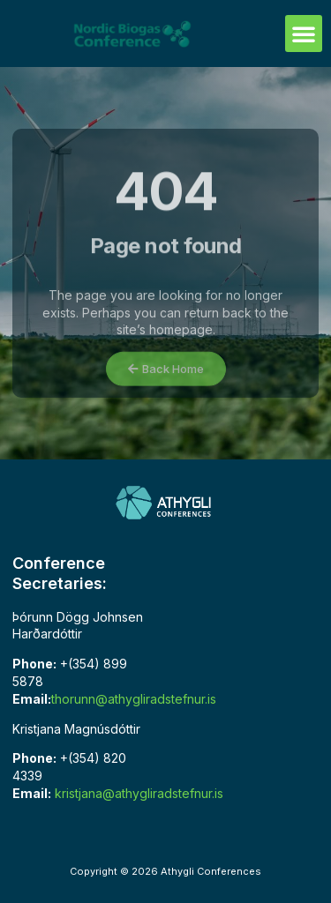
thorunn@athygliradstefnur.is (133, 698)
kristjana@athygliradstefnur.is (139, 793)
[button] (303, 33)
